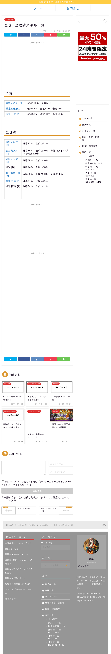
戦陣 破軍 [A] (13, 181)
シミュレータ (88, 131)
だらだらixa (11, 589)
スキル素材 (10, 20)
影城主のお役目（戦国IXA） (19, 574)
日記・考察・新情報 (90, 138)
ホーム (38, 8)
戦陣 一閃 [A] (13, 114)
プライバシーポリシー (15, 650)
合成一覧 (86, 125)
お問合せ (73, 8)
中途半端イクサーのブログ (18, 534)
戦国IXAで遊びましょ (15, 569)
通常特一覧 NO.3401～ (91, 175)
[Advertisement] (37, 66)
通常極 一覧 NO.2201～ (91, 168)
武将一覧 (86, 153)
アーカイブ (46, 533)
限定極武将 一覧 (94, 164)
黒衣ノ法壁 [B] (14, 103)
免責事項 (31, 650)
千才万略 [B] (13, 109)
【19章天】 (91, 157)
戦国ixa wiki (11, 539)
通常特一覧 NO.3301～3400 (93, 181)
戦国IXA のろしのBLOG (16, 545)
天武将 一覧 (91, 160)
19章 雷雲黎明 (90, 146)
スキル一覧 (87, 119)
